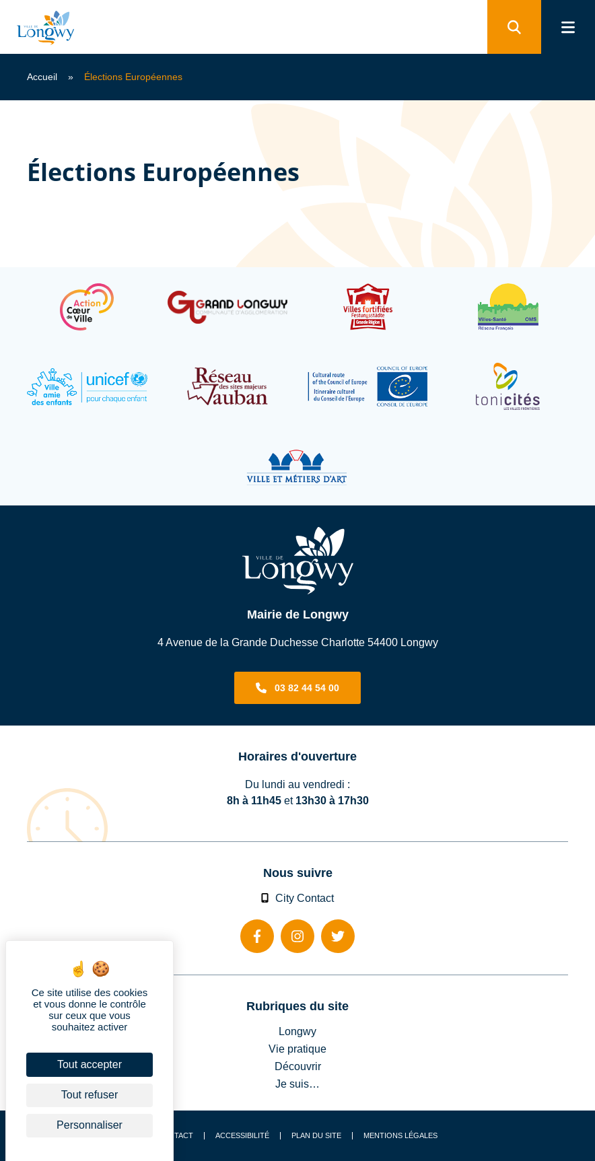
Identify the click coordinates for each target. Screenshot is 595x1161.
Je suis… (297, 1083)
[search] (514, 27)
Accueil (42, 76)
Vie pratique (297, 1048)
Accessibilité (242, 1135)
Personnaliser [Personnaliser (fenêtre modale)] (90, 1125)
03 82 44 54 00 (307, 687)
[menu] (568, 27)
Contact (175, 1135)
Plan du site (316, 1135)
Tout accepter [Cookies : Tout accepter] (89, 1064)
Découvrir (298, 1066)
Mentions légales (400, 1135)
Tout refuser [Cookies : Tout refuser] (89, 1094)
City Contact (297, 897)
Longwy (297, 1031)
